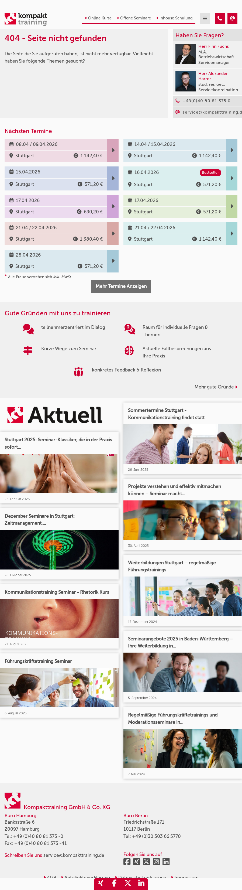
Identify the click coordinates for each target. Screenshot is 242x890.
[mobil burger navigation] (205, 18)
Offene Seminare (134, 18)
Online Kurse (98, 18)
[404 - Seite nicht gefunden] (220, 18)
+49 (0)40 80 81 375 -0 (38, 836)
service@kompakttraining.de (73, 855)
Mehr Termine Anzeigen (121, 286)
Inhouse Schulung (174, 18)
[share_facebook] (114, 884)
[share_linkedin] (141, 884)
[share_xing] (101, 884)
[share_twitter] (127, 884)
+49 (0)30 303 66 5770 (156, 836)
